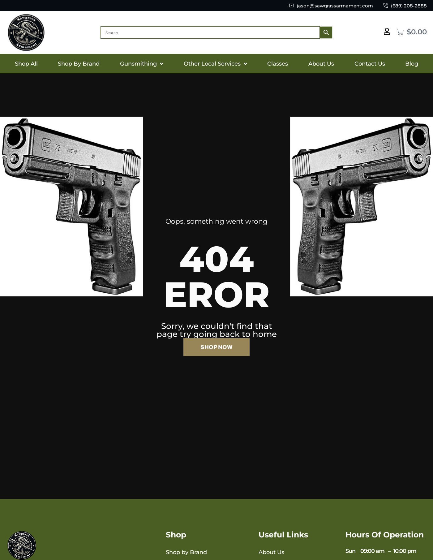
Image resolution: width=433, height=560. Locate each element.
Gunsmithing (141, 64)
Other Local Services (215, 64)
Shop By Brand (79, 64)
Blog (411, 64)
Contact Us (369, 64)
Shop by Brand (186, 552)
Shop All (26, 64)
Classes (277, 64)
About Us (321, 64)
